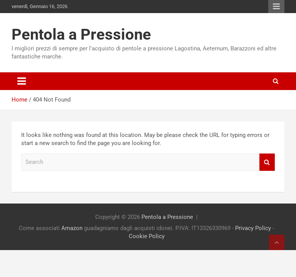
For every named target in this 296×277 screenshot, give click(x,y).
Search (267, 162)
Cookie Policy (147, 236)
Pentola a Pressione (81, 34)
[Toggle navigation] (22, 81)
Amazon (71, 228)
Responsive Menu (276, 6)
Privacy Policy (253, 228)
